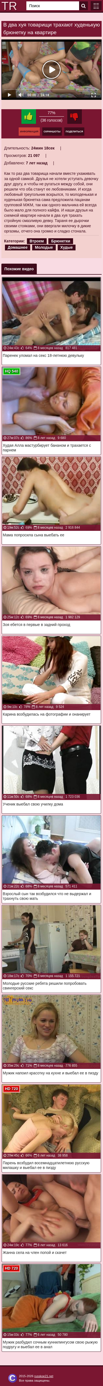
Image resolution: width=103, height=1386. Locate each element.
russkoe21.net (43, 1376)
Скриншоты (52, 131)
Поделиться (74, 131)
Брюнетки (60, 241)
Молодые (44, 247)
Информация (29, 131)
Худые (66, 247)
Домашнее (17, 247)
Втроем (37, 241)
